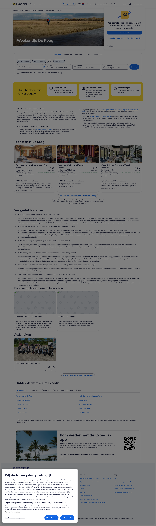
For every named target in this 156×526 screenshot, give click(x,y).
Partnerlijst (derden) (12, 512)
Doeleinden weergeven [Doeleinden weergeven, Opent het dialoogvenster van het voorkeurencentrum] (15, 518)
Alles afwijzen (51, 518)
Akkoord (67, 518)
